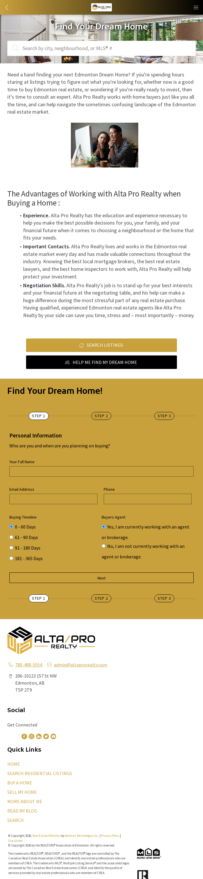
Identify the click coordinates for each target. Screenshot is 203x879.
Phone (109, 489)
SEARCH (15, 820)
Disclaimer (15, 841)
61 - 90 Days (23, 537)
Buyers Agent (113, 517)
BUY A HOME (19, 783)
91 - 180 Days (24, 548)
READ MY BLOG (22, 811)
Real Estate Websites (47, 836)
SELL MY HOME (22, 792)
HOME (13, 764)
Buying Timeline (23, 517)
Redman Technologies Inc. (82, 836)
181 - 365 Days (26, 558)
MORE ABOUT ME (24, 801)
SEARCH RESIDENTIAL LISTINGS (39, 773)
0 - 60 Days (22, 527)
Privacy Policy (110, 836)
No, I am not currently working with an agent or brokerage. (143, 547)
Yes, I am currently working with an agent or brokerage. (146, 528)
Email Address (21, 489)
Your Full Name (22, 461)
